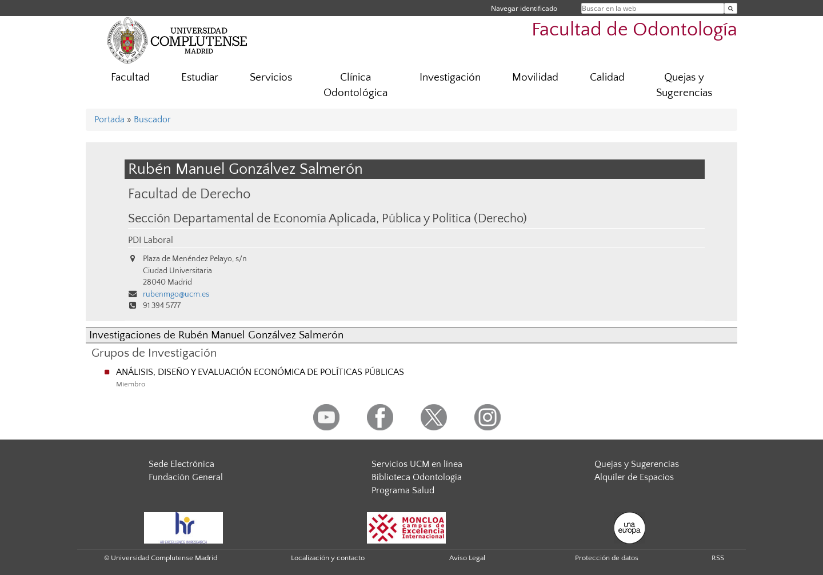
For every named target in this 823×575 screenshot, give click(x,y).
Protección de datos (606, 558)
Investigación (450, 77)
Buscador (152, 119)
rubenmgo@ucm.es (176, 294)
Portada (109, 119)
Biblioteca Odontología (416, 477)
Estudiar (199, 77)
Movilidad (535, 77)
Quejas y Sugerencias (684, 85)
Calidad (607, 77)
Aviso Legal (467, 558)
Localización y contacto (328, 558)
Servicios (271, 77)
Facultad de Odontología (634, 30)
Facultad (130, 77)
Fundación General (186, 477)
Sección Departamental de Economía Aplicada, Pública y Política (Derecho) (327, 219)
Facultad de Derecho (189, 194)
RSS (718, 558)
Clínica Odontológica (355, 85)
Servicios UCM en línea (416, 464)
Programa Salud (402, 490)
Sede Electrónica (181, 464)
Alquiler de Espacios (634, 477)
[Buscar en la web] (730, 8)
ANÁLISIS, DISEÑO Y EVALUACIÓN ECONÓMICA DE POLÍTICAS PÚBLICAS (260, 372)
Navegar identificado (524, 8)
